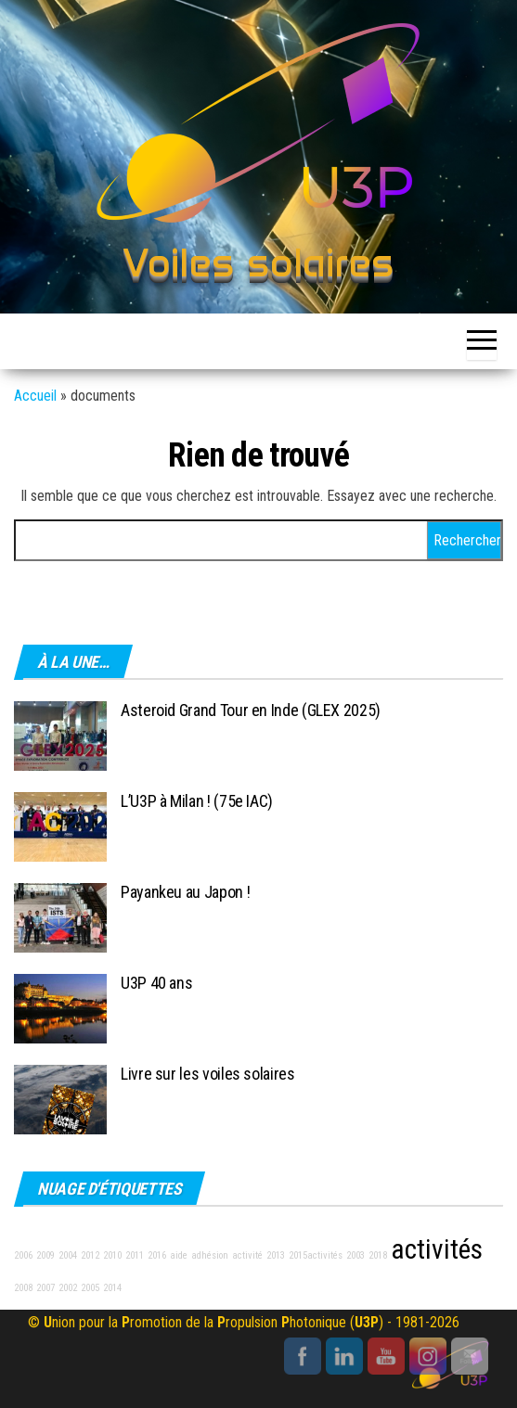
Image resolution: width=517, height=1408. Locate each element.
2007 (45, 1288)
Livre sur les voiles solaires (208, 1073)
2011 (134, 1255)
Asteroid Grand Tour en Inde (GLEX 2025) (251, 710)
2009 (45, 1255)
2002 (67, 1288)
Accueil (35, 395)
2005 (90, 1288)
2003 (355, 1255)
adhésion (209, 1255)
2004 (67, 1255)
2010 (112, 1255)
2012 (90, 1255)
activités (437, 1249)
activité (247, 1255)
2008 (23, 1288)
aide (178, 1255)
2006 (23, 1255)
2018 (377, 1255)
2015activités (316, 1255)
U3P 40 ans (156, 982)
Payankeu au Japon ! (185, 892)
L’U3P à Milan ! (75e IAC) (197, 801)
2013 (275, 1255)
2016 (157, 1255)
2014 (112, 1288)
